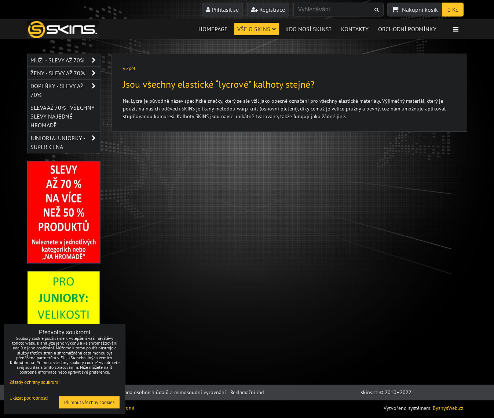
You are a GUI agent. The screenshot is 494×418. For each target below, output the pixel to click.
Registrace (268, 9)
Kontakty (355, 29)
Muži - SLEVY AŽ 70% (65, 60)
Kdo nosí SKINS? (308, 29)
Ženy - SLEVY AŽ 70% (65, 73)
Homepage (213, 29)
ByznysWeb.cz (448, 408)
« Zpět (129, 68)
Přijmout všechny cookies (89, 402)
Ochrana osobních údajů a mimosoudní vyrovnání (170, 392)
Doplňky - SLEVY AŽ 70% (65, 90)
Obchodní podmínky (407, 29)
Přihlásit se (222, 9)
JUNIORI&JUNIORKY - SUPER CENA (65, 142)
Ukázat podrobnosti (29, 398)
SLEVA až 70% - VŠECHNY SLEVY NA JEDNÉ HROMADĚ (62, 116)
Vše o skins (256, 29)
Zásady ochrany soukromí (34, 382)
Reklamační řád (247, 392)
